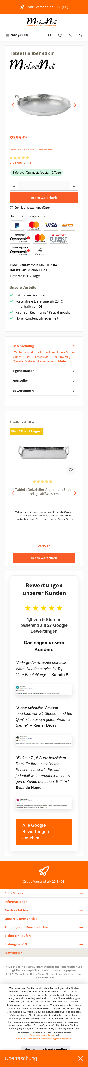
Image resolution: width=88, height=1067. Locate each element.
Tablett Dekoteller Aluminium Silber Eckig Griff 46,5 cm (44, 492)
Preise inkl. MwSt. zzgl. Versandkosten (31, 149)
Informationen (16, 902)
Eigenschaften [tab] (44, 370)
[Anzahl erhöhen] (74, 186)
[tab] (44, 353)
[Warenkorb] (80, 34)
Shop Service (14, 893)
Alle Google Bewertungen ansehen (35, 831)
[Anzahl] (44, 186)
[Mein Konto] (70, 34)
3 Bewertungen (22, 162)
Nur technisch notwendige (45, 1049)
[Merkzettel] (60, 34)
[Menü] (16, 34)
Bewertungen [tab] (44, 390)
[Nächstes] (74, 105)
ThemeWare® (46, 977)
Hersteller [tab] (44, 380)
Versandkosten (68, 966)
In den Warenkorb (44, 197)
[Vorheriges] (13, 105)
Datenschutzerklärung (41, 1035)
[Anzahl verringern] (14, 186)
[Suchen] (50, 34)
